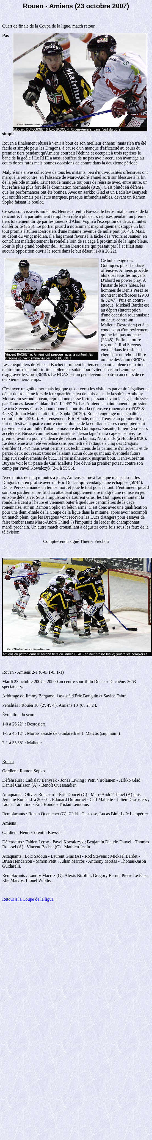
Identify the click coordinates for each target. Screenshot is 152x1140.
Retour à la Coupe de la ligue (28, 899)
